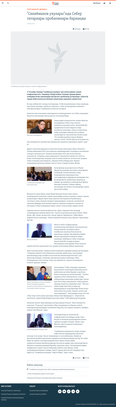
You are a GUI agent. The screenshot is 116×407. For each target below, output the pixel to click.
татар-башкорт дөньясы (37, 9)
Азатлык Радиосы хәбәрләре (39, 390)
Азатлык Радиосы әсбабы (38, 394)
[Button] (76, 29)
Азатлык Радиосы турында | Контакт (13, 394)
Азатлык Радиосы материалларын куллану (12, 399)
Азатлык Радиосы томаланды (11, 390)
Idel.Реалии (96, 3)
